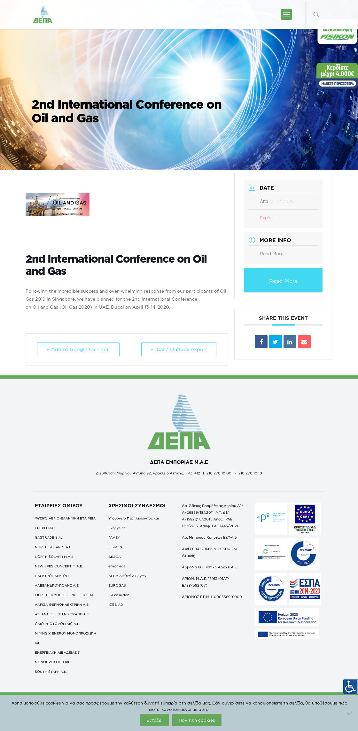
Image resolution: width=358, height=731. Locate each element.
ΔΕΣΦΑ (114, 556)
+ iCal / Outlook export (179, 349)
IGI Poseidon (118, 595)
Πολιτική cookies (197, 720)
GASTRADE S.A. (48, 537)
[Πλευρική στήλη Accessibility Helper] (350, 686)
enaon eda (116, 566)
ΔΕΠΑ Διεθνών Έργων (127, 576)
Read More (272, 253)
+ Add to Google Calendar (78, 349)
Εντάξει (154, 720)
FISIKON (115, 547)
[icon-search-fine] (316, 14)
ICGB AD (115, 604)
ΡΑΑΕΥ (114, 537)
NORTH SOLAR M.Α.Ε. (53, 547)
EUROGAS (117, 585)
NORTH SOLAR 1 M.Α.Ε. (54, 556)
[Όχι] (350, 713)
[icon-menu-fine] (286, 14)
